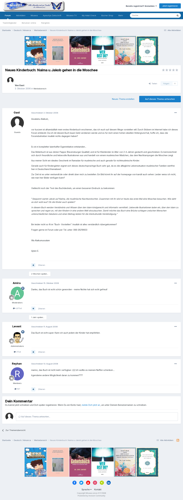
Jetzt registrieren (170, 6)
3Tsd (17, 352)
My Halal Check (89, 15)
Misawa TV (71, 15)
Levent (16, 326)
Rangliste (45, 23)
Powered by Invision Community (91, 496)
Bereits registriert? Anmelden (141, 6)
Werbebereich (39, 88)
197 (17, 389)
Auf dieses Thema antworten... (34, 416)
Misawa (34, 15)
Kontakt (97, 489)
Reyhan (17, 363)
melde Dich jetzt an (91, 405)
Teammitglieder (10, 23)
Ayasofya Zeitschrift (52, 15)
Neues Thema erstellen (123, 99)
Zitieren (41, 265)
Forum (8, 16)
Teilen (153, 83)
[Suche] (143, 15)
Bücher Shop (107, 15)
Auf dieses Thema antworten (160, 99)
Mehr (120, 15)
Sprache (87, 489)
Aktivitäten (20, 15)
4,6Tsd (17, 308)
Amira (17, 283)
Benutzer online (29, 23)
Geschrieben (44, 113)
